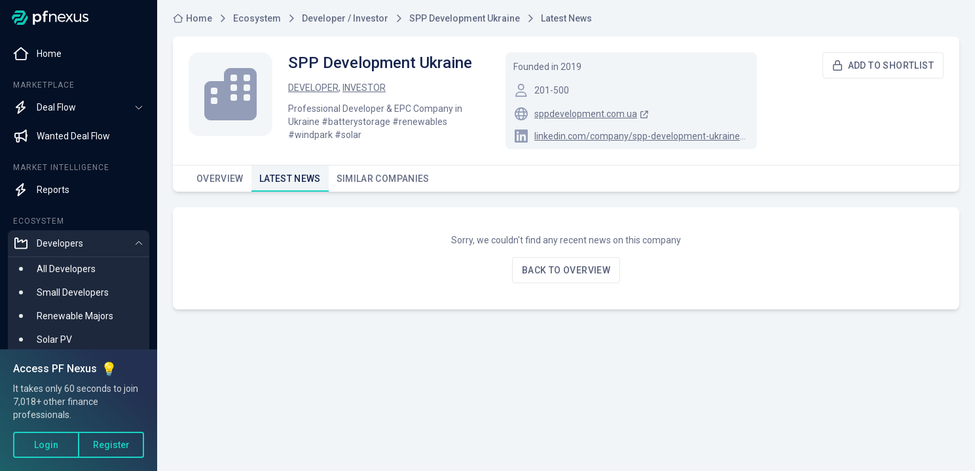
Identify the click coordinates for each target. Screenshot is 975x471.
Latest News (290, 182)
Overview (220, 182)
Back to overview (566, 270)
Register (111, 445)
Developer (313, 87)
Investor (364, 87)
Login (46, 445)
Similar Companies (383, 182)
